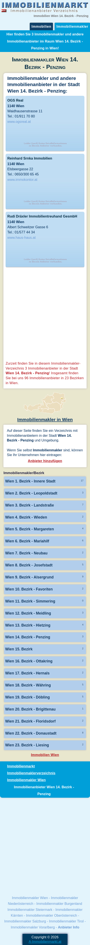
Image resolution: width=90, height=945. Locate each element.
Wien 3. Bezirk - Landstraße (29, 505)
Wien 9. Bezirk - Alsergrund (29, 577)
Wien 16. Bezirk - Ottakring (28, 661)
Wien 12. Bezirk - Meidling (28, 613)
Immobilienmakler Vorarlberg (33, 927)
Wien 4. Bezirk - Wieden (26, 517)
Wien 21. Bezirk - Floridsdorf (30, 721)
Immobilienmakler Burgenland (59, 903)
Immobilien (41, 26)
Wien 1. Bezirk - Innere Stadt (30, 481)
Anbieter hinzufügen (45, 461)
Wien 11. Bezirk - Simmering (30, 601)
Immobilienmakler (72, 26)
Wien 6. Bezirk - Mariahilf (27, 541)
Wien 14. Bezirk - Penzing (27, 637)
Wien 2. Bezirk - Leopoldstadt (31, 493)
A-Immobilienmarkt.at (45, 941)
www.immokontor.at (22, 179)
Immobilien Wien (45, 755)
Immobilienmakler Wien (26, 780)
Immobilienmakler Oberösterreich (51, 915)
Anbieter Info (68, 927)
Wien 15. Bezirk (19, 649)
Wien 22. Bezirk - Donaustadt (30, 733)
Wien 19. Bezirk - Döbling (27, 697)
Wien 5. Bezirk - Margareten (29, 529)
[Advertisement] (45, 315)
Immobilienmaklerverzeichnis (31, 773)
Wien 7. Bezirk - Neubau (26, 553)
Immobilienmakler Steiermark (30, 910)
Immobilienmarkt (21, 766)
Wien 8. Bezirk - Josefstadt (28, 565)
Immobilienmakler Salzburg (25, 921)
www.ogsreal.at (19, 121)
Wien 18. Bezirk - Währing (28, 685)
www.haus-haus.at (21, 237)
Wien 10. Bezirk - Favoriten (29, 589)
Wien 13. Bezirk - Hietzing (27, 625)
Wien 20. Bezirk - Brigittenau (30, 709)
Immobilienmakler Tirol (66, 921)
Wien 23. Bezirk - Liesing (27, 745)
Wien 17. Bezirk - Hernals (27, 673)
